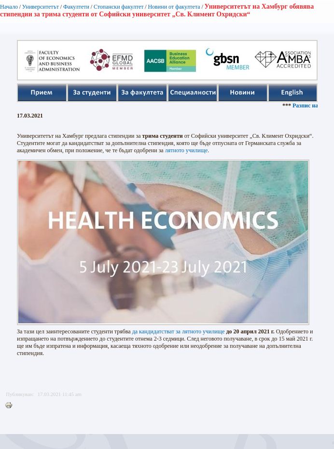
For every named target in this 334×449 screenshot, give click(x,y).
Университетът (40, 6)
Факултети (76, 6)
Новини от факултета (174, 6)
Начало (9, 6)
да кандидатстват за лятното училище (178, 331)
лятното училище (186, 150)
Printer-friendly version (11, 405)
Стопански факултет (119, 6)
